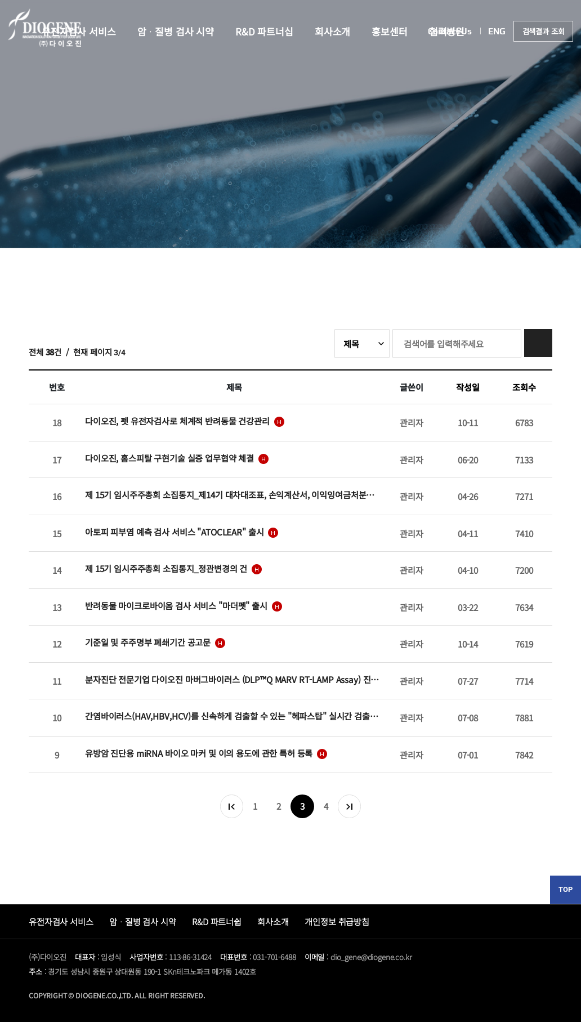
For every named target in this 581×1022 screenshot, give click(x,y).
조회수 (524, 387)
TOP (565, 889)
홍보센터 (389, 31)
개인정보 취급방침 (337, 921)
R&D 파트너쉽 (217, 921)
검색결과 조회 (543, 31)
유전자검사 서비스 (61, 921)
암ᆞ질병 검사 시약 (175, 31)
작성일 (468, 387)
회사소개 (332, 31)
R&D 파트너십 (264, 31)
